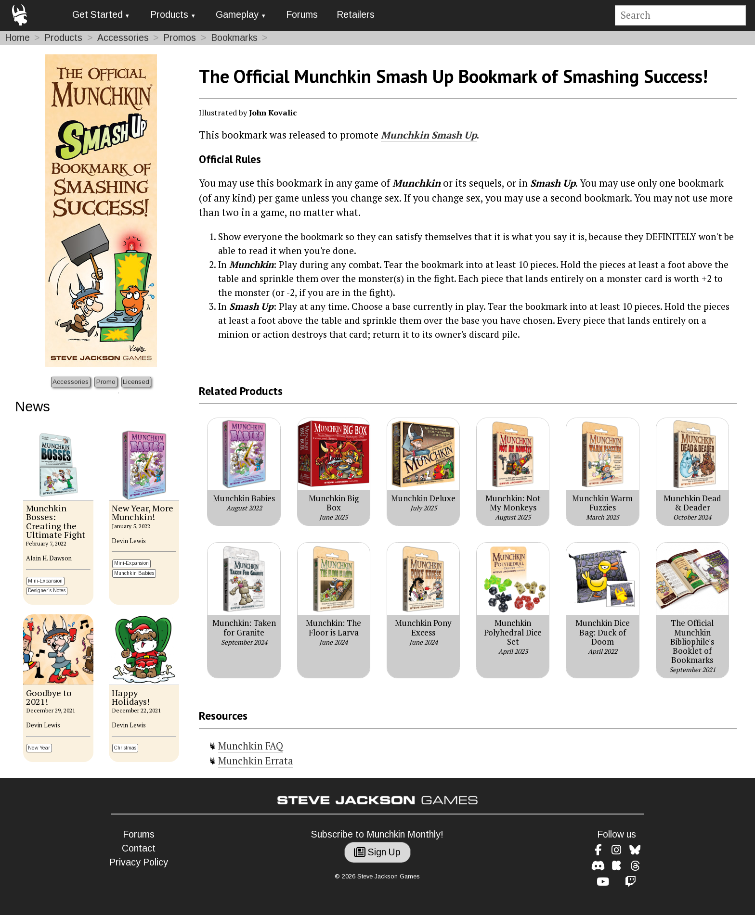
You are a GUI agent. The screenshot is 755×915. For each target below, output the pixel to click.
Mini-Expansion (45, 581)
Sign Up (377, 852)
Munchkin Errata (255, 760)
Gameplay (237, 15)
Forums (302, 15)
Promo (106, 381)
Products (169, 15)
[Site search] (680, 15)
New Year (39, 747)
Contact (139, 848)
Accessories (123, 38)
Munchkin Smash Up (429, 134)
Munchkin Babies (134, 573)
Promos (179, 38)
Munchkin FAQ (250, 745)
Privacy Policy (138, 862)
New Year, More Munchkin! (142, 512)
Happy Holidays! (131, 697)
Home (17, 38)
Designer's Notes (46, 590)
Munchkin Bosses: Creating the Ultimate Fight (55, 521)
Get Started (97, 15)
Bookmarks (234, 38)
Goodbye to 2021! (49, 697)
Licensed (136, 381)
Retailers (356, 15)
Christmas (125, 747)
